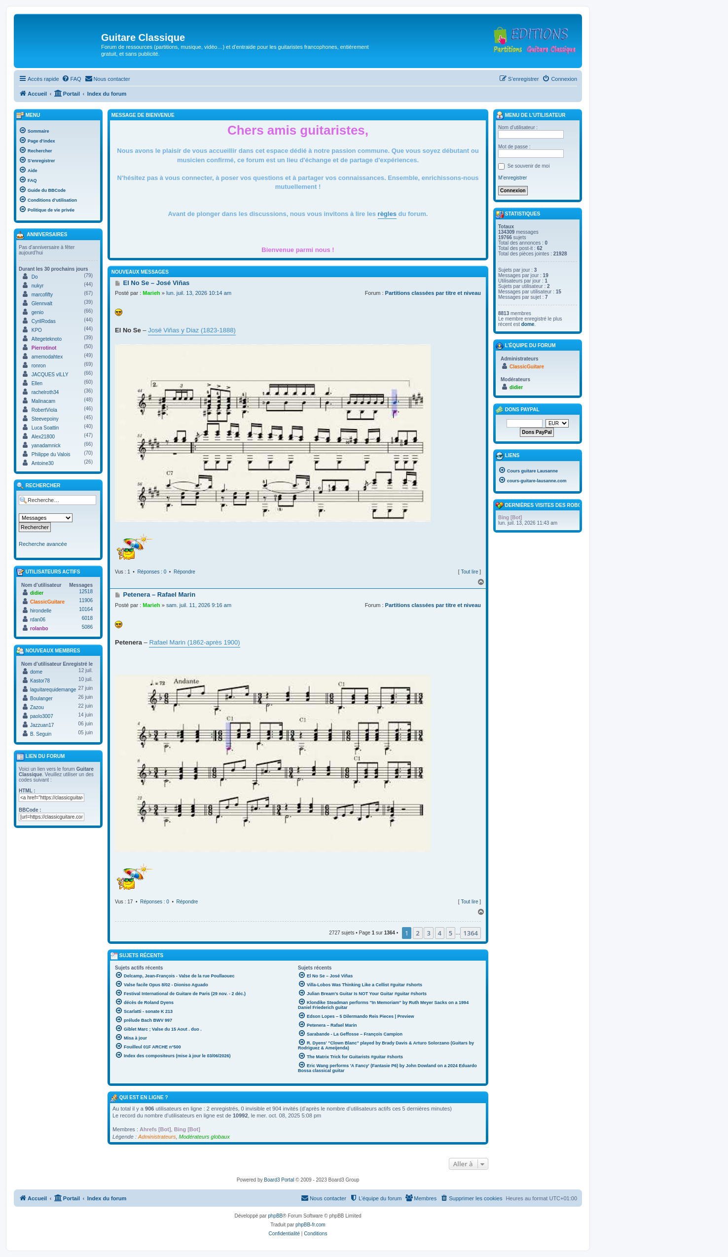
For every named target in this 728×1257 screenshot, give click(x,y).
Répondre (184, 572)
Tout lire (469, 572)
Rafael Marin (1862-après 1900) (194, 642)
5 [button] (450, 933)
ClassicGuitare (47, 602)
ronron (39, 365)
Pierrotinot (44, 348)
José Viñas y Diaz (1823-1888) (192, 330)
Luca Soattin (45, 428)
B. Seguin (40, 734)
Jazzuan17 (42, 725)
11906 (86, 600)
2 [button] (417, 933)
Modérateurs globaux (204, 1137)
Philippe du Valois (51, 454)
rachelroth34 (45, 392)
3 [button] (428, 933)
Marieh (151, 293)
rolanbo (39, 628)
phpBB (275, 1216)
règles (387, 213)
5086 (87, 627)
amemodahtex (47, 356)
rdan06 (37, 619)
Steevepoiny (45, 419)
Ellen (37, 383)
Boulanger (41, 698)
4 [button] (439, 933)
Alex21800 (43, 436)
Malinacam (43, 401)
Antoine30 (43, 463)
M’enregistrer (512, 177)
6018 (87, 618)
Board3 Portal (279, 1180)
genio (37, 312)
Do (35, 277)
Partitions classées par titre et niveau (433, 293)
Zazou (37, 707)
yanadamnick (46, 445)
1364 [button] (470, 933)
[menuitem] (71, 79)
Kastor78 (40, 680)
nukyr (37, 285)
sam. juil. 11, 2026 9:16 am (198, 605)
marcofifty (42, 294)
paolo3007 (41, 716)
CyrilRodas (44, 321)
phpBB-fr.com (310, 1224)
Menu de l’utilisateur (530, 115)
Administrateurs (157, 1137)
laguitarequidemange (53, 689)
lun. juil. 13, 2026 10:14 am (198, 293)
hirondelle (40, 610)
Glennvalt (42, 303)
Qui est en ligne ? (143, 1097)
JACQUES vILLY (50, 374)
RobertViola (44, 410)
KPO (37, 330)
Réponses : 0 (151, 572)
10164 (86, 609)
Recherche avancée (43, 544)
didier (36, 593)
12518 (86, 591)
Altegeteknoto (47, 339)
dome (36, 672)
